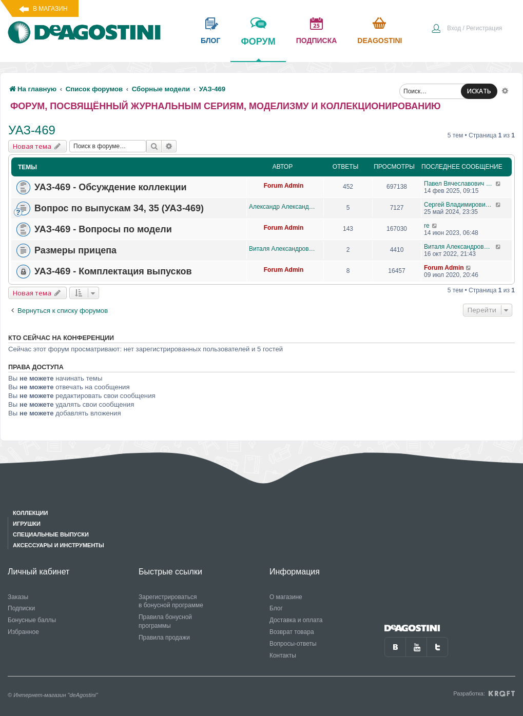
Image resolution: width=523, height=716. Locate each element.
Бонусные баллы (32, 620)
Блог (276, 608)
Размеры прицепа (75, 250)
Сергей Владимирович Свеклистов (459, 204)
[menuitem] (466, 29)
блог (210, 40)
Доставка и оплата (296, 620)
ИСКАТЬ (479, 91)
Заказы (18, 597)
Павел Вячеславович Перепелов (459, 183)
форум (258, 48)
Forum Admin (284, 185)
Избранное (23, 631)
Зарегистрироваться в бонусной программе (171, 601)
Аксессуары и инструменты (58, 545)
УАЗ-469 (31, 130)
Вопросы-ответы (293, 643)
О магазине (285, 597)
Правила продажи (164, 637)
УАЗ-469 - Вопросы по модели (103, 229)
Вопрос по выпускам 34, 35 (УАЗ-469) (119, 208)
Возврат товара (291, 631)
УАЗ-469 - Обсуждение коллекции (110, 187)
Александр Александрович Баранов (283, 206)
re (427, 225)
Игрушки (27, 524)
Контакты (282, 655)
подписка (316, 40)
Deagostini (379, 40)
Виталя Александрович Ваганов (283, 248)
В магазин (50, 8)
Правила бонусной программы (165, 621)
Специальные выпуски (51, 534)
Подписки (21, 608)
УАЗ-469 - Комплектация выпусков (112, 271)
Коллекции (30, 513)
